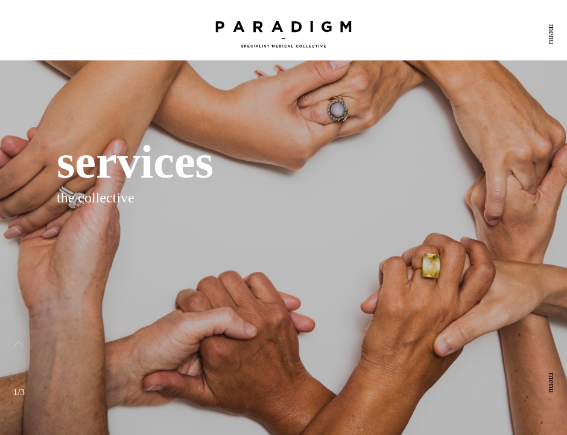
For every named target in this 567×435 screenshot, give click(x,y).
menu (552, 34)
